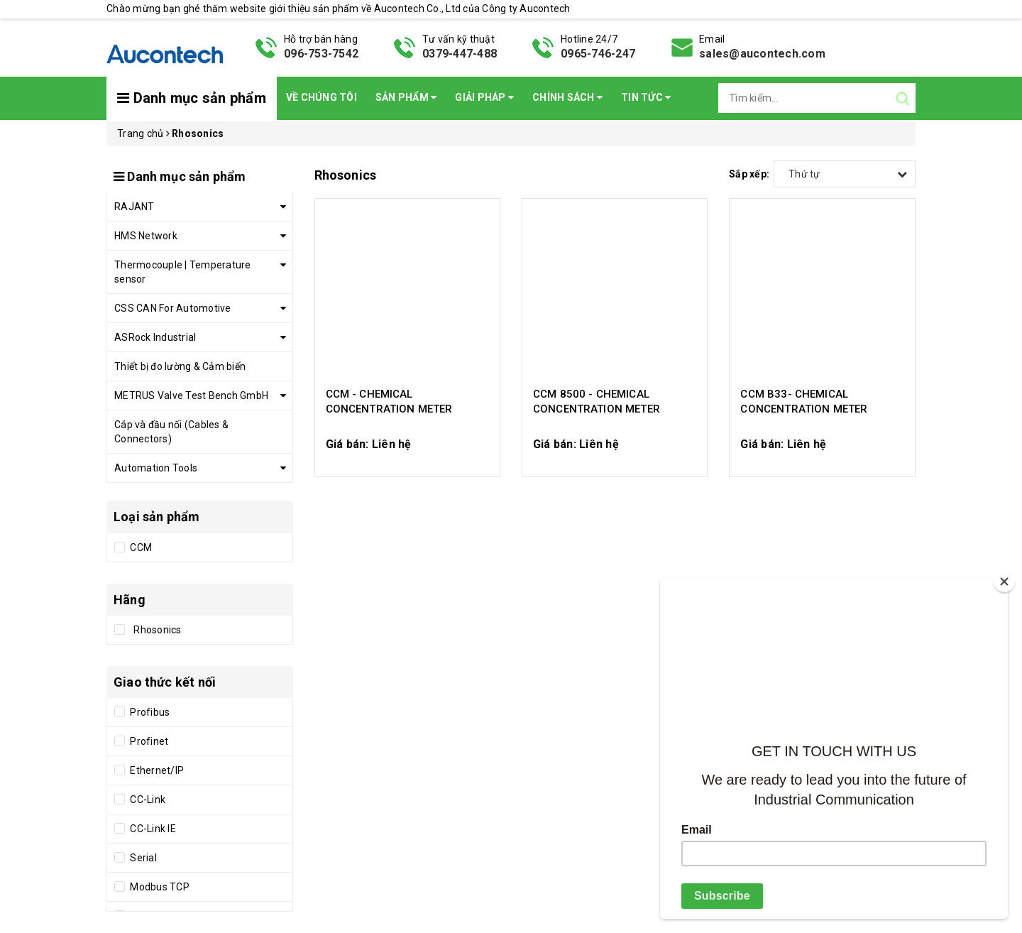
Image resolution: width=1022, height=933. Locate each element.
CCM (140, 547)
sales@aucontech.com (762, 53)
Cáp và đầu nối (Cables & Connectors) (171, 431)
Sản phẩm (406, 97)
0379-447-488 (459, 53)
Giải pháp (484, 97)
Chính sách (567, 97)
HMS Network (145, 235)
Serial (142, 857)
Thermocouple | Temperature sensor (182, 272)
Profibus (149, 712)
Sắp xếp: (749, 174)
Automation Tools (155, 468)
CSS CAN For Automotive (172, 308)
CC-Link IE (152, 828)
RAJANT (134, 206)
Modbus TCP (158, 887)
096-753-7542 (321, 53)
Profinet (148, 741)
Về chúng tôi (321, 97)
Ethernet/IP (156, 770)
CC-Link (146, 799)
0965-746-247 (598, 53)
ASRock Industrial (155, 337)
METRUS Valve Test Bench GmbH (191, 395)
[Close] (1004, 581)
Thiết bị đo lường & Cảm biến (180, 366)
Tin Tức (646, 97)
